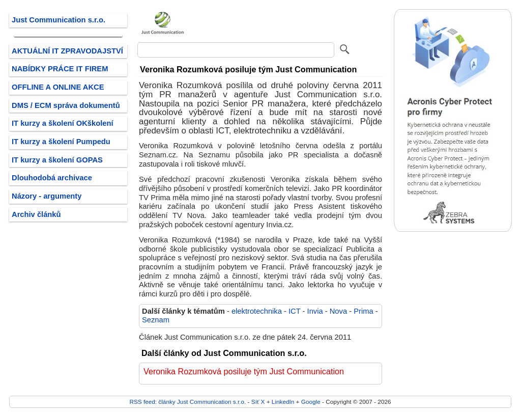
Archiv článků (36, 214)
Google (311, 401)
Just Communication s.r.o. (58, 20)
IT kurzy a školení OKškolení (62, 123)
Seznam (155, 320)
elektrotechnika (256, 311)
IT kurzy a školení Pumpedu (61, 142)
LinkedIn (283, 401)
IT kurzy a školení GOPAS (57, 160)
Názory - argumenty (46, 196)
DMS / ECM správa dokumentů (66, 105)
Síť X (258, 401)
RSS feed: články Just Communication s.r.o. (187, 401)
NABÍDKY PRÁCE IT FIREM (60, 69)
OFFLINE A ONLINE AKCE (58, 87)
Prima (363, 311)
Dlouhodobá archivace (52, 178)
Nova (338, 311)
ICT (294, 311)
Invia (315, 311)
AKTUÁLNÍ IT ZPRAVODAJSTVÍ (67, 51)
